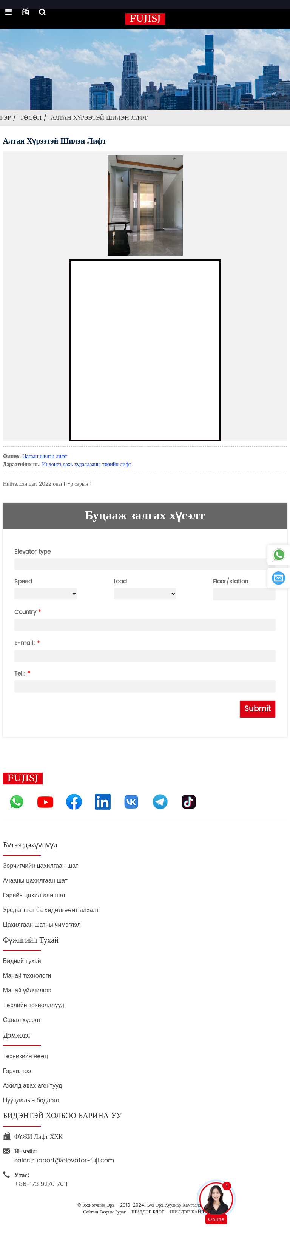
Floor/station (230, 581)
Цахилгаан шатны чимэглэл (42, 924)
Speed (23, 581)
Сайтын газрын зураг (104, 1212)
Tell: (20, 674)
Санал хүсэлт (22, 1020)
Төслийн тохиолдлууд (33, 1005)
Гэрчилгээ (17, 1071)
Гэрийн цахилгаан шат (34, 895)
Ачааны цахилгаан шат (35, 880)
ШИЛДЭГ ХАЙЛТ (188, 1212)
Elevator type (32, 552)
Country (25, 612)
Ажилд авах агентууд (32, 1085)
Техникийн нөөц (25, 1056)
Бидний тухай (22, 961)
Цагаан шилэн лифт (44, 456)
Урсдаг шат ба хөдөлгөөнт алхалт (51, 910)
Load (120, 581)
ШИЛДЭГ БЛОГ (147, 1212)
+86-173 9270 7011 (41, 1180)
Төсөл (31, 118)
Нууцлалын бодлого (31, 1100)
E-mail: (24, 643)
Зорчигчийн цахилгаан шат (40, 866)
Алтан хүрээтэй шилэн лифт (99, 118)
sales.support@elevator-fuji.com (64, 1156)
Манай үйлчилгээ (27, 990)
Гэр (5, 118)
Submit (257, 709)
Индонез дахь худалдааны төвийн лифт (86, 464)
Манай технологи (27, 975)
